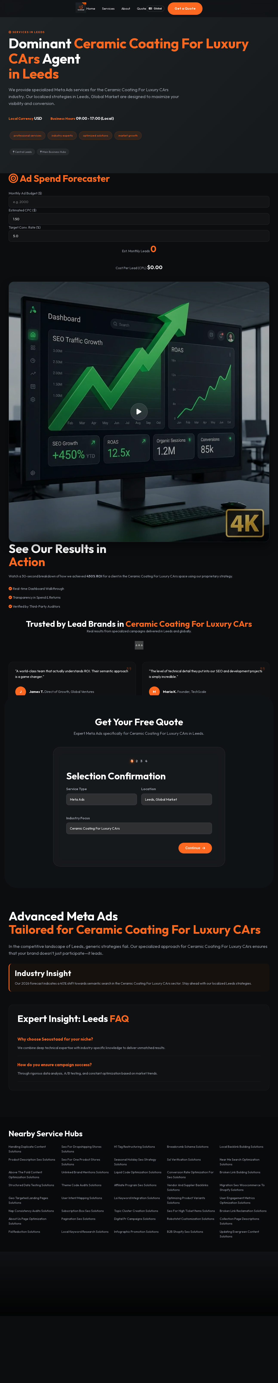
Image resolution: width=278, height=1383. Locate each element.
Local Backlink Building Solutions (241, 1147)
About (125, 8)
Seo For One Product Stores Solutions (80, 1162)
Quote (141, 8)
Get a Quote (185, 8)
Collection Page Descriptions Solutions (239, 1221)
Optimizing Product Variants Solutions (186, 1200)
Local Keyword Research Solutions (85, 1232)
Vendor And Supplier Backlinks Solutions (187, 1187)
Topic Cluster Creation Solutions (136, 1211)
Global (155, 8)
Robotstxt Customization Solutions (190, 1219)
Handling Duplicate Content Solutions (27, 1149)
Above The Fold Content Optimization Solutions (25, 1174)
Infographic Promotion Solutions (136, 1232)
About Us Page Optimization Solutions (27, 1221)
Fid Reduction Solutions (24, 1232)
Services (108, 8)
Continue (195, 848)
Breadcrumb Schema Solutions (188, 1147)
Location (148, 789)
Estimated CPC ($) (22, 210)
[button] (139, 412)
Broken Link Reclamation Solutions (243, 1211)
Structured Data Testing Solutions (31, 1185)
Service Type (76, 789)
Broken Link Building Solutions (240, 1172)
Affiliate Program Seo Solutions (135, 1185)
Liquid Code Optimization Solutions (137, 1172)
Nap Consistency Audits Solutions (31, 1211)
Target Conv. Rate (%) (25, 227)
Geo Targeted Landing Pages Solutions (28, 1200)
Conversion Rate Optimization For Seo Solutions (190, 1174)
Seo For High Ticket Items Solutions (191, 1211)
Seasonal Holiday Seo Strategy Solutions (135, 1162)
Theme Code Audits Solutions (81, 1185)
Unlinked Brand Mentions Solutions (85, 1172)
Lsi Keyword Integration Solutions (137, 1198)
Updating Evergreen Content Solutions (239, 1234)
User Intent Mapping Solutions (81, 1198)
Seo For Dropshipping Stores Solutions (81, 1149)
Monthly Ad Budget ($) (25, 193)
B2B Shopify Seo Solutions (185, 1232)
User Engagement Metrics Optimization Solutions (237, 1200)
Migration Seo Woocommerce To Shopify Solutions (242, 1187)
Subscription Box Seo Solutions (82, 1211)
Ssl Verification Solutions (184, 1159)
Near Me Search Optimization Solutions (240, 1162)
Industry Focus (78, 818)
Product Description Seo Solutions (32, 1159)
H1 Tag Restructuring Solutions (134, 1147)
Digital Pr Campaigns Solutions (135, 1219)
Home (90, 8)
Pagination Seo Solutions (78, 1219)
